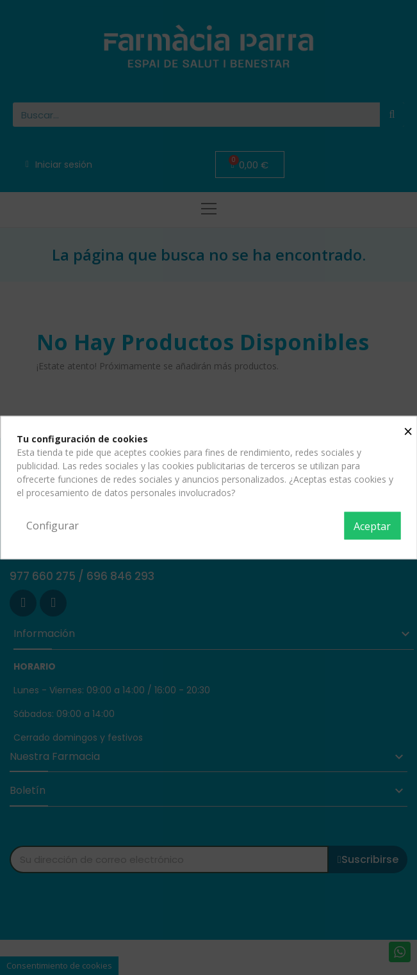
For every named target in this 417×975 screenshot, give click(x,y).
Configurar (52, 525)
